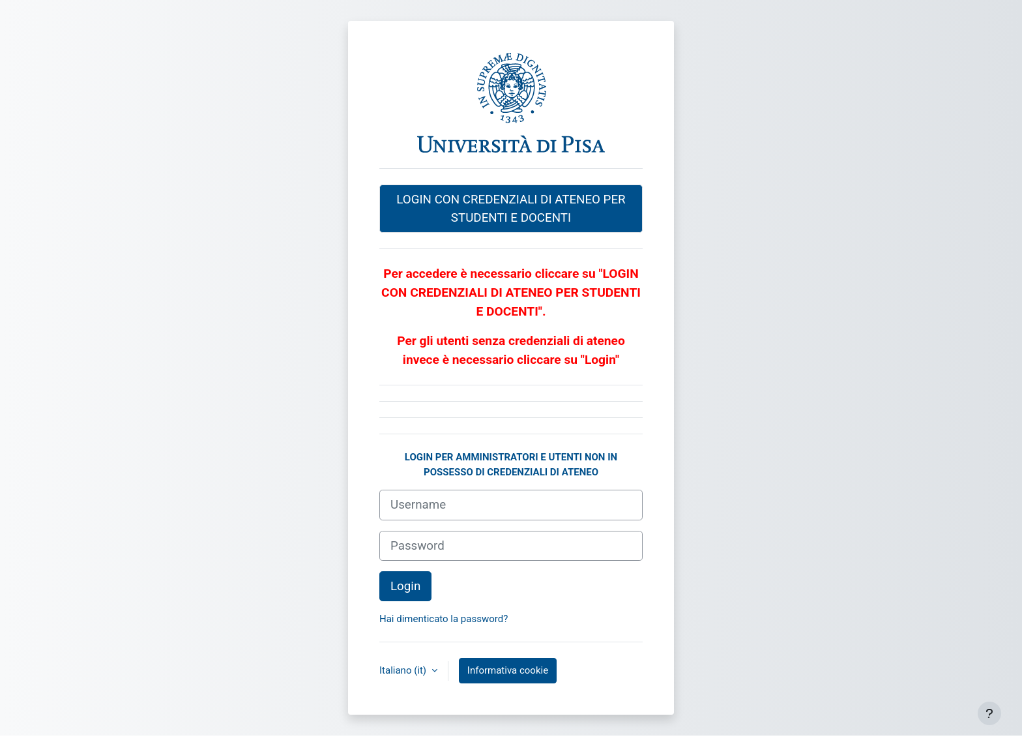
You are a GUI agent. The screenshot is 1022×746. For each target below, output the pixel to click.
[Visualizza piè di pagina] (989, 713)
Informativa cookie (507, 670)
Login (405, 586)
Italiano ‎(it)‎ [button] (404, 670)
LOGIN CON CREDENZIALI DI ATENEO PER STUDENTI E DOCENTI (510, 208)
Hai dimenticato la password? (443, 619)
